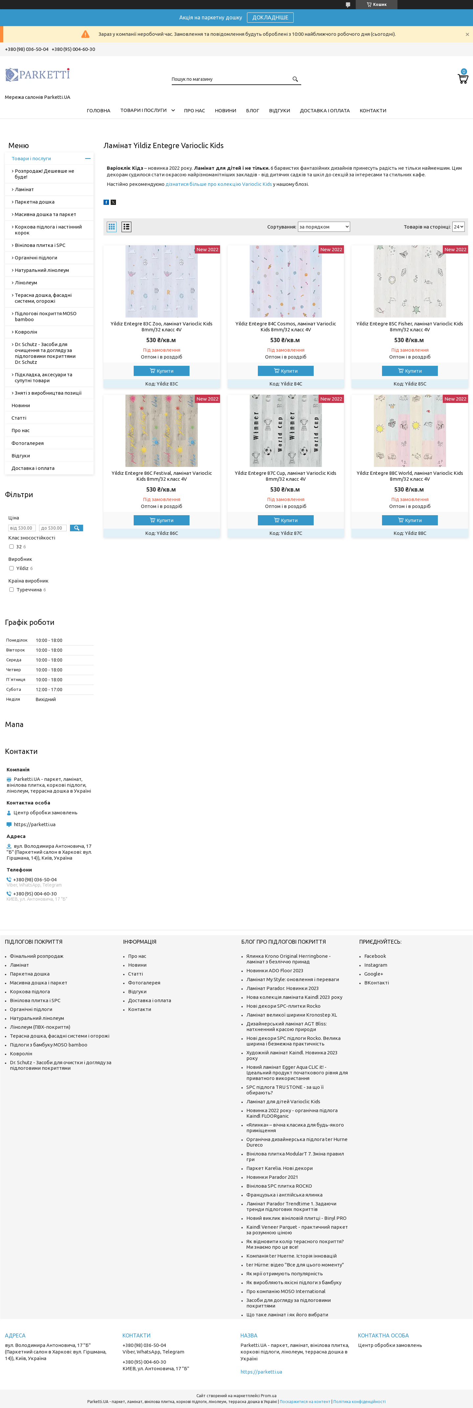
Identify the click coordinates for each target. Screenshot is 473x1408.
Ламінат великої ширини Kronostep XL (291, 1015)
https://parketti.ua (35, 824)
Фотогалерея (27, 443)
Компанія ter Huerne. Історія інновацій (291, 1256)
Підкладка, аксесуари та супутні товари (43, 377)
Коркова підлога (30, 991)
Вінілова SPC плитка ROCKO (279, 1186)
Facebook (375, 956)
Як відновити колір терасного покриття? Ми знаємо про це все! (295, 1244)
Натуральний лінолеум (42, 270)
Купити (165, 371)
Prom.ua (269, 1396)
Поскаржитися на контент (305, 1401)
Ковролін (26, 332)
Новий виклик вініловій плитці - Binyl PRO (296, 1218)
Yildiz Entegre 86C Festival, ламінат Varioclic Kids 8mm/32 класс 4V (162, 476)
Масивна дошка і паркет (38, 982)
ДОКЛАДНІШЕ (270, 17)
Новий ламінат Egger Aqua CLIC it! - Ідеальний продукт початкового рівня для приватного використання (297, 1072)
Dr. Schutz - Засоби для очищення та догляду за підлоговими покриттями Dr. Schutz (45, 353)
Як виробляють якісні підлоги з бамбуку (293, 1282)
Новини (225, 110)
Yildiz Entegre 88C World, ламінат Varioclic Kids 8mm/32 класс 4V (410, 476)
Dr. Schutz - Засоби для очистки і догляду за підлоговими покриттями (60, 1065)
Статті (18, 418)
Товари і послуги (143, 110)
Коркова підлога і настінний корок (48, 229)
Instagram (375, 965)
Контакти (373, 110)
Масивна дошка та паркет (45, 214)
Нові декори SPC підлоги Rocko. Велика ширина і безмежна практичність (293, 1040)
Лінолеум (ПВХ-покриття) (40, 1027)
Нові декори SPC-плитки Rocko (283, 1006)
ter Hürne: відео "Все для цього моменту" (295, 1264)
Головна (98, 110)
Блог (252, 110)
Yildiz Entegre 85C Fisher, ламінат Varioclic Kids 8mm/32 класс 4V (409, 326)
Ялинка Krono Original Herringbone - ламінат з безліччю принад (288, 958)
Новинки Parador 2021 (272, 1177)
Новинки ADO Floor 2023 (275, 970)
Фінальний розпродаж (36, 956)
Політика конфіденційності (359, 1401)
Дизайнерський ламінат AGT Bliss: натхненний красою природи (286, 1026)
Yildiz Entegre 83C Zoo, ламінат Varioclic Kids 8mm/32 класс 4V (162, 326)
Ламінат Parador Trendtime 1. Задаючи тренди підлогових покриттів (291, 1206)
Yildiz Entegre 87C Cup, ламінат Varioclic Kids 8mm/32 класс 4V (285, 476)
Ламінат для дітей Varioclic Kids (283, 1101)
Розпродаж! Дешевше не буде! (44, 174)
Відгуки (279, 110)
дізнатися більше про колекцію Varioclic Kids (219, 184)
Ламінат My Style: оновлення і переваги (292, 979)
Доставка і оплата (325, 110)
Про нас (194, 110)
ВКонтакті (376, 982)
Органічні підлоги (36, 257)
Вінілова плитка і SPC (40, 245)
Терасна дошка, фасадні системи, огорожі (43, 298)
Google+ (373, 974)
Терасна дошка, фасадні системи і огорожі (59, 1036)
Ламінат (24, 189)
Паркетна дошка (35, 202)
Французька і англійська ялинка (284, 1195)
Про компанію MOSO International (286, 1291)
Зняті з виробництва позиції (48, 393)
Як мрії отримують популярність (284, 1273)
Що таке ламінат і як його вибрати (287, 1314)
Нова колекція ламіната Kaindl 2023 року (294, 997)
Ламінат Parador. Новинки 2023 (282, 988)
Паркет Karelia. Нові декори (279, 1168)
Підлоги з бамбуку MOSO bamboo (48, 1044)
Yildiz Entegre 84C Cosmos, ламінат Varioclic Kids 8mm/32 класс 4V (286, 326)
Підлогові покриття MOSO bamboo (46, 316)
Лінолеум (26, 282)
